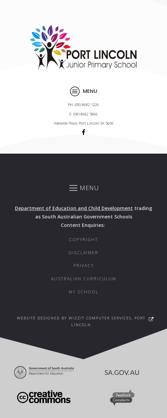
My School (83, 292)
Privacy (83, 265)
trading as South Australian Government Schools (83, 212)
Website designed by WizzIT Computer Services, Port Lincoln (81, 321)
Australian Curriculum (83, 279)
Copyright (83, 239)
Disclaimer (83, 253)
